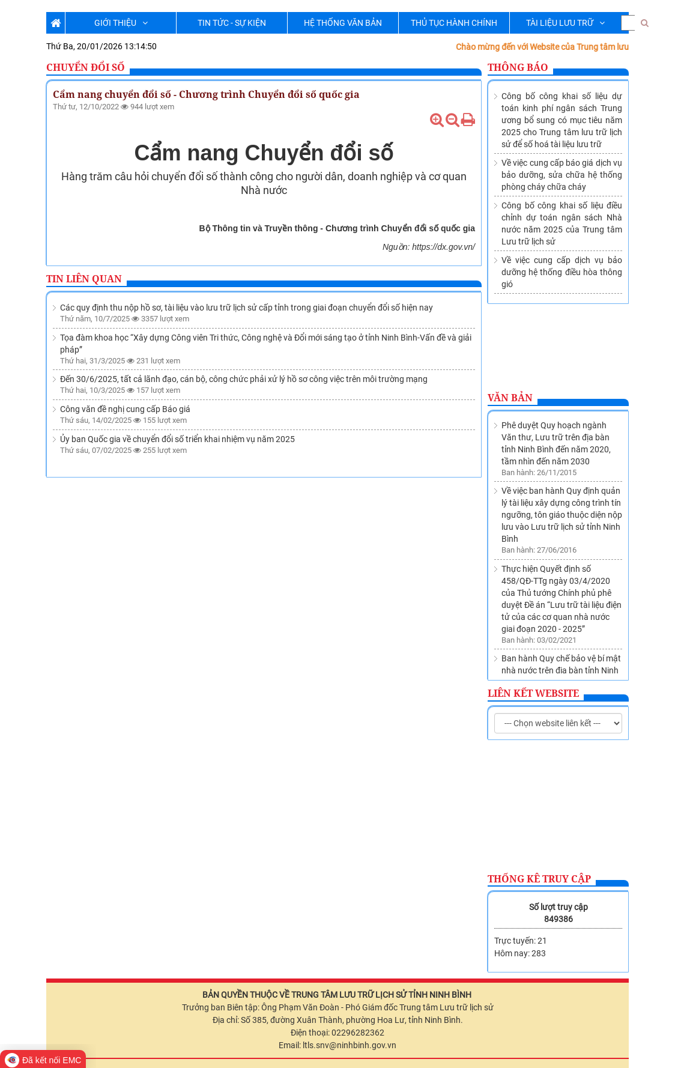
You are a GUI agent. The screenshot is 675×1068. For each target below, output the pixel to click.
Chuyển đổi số (85, 67)
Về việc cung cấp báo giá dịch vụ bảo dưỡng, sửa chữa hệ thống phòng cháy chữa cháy (561, 175)
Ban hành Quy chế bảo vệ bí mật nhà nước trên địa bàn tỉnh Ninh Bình (561, 602)
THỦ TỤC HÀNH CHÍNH (454, 23)
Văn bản (510, 397)
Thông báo (518, 67)
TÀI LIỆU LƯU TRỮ (565, 23)
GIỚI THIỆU (121, 23)
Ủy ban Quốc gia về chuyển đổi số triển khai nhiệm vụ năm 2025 (177, 439)
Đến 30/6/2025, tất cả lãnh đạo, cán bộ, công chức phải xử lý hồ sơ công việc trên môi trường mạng (244, 379)
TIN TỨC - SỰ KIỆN (232, 23)
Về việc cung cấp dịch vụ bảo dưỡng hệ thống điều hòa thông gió (561, 272)
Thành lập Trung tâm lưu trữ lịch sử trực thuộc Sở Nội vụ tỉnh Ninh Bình (560, 656)
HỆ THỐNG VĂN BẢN (343, 23)
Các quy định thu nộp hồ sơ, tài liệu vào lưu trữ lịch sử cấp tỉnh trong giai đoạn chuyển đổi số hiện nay (246, 307)
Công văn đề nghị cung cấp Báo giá (125, 409)
